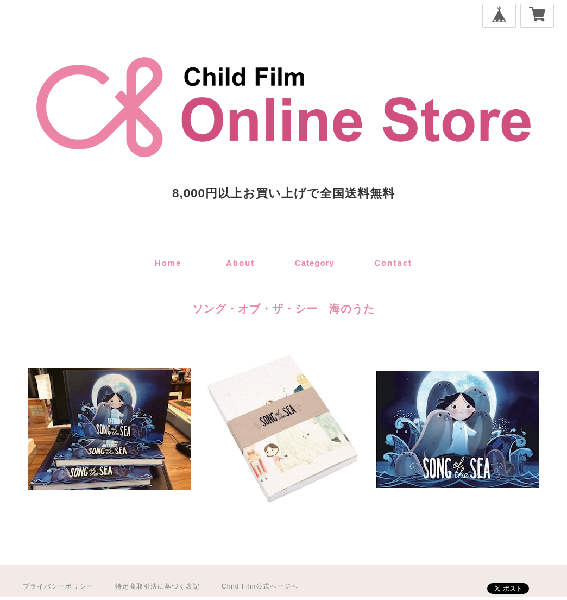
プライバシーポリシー (58, 586)
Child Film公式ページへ (260, 586)
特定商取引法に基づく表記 (157, 586)
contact (393, 262)
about (240, 262)
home (168, 262)
